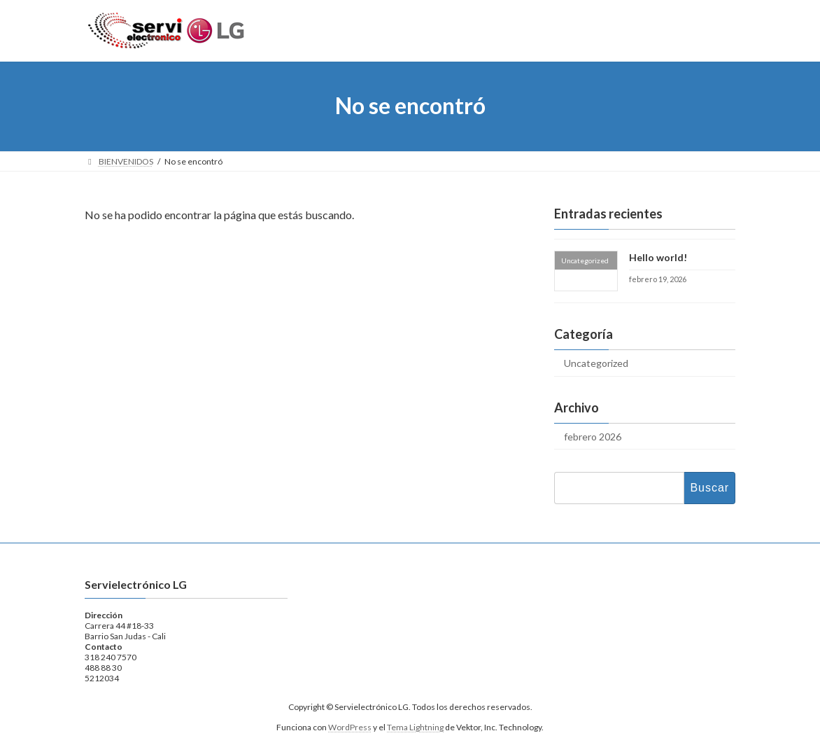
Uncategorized (596, 362)
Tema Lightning (415, 727)
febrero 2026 (592, 436)
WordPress (350, 727)
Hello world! (658, 257)
